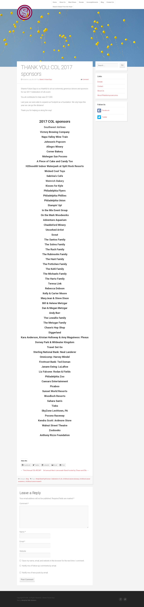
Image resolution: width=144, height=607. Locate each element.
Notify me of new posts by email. (35, 573)
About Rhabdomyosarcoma (107, 95)
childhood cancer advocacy (71, 479)
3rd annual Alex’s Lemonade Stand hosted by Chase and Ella (65, 470)
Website (23, 551)
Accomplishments (92, 2)
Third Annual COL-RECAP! (32, 470)
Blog (102, 2)
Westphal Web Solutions (28, 600)
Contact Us (110, 2)
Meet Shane (72, 2)
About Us (62, 2)
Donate (81, 2)
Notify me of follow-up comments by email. (39, 566)
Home (55, 2)
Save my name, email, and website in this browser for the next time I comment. (53, 561)
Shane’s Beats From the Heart (62, 7)
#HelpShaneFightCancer (43, 479)
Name (23, 532)
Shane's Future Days (45, 79)
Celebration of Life (56, 479)
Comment (86, 79)
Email (22, 541)
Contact (100, 86)
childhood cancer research (33, 481)
